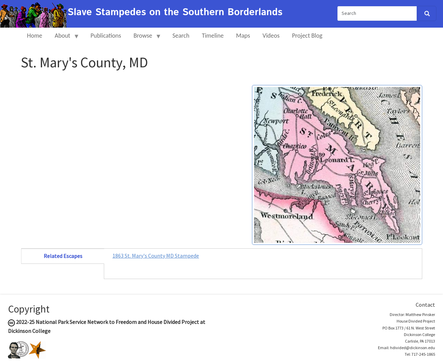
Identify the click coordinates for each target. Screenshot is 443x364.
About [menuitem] (64, 38)
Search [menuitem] (180, 35)
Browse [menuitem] (144, 38)
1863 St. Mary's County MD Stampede (155, 255)
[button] (337, 164)
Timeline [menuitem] (213, 35)
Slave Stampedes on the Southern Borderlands (174, 12)
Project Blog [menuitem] (307, 35)
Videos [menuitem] (271, 35)
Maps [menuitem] (243, 35)
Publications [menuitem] (105, 35)
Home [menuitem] (34, 35)
